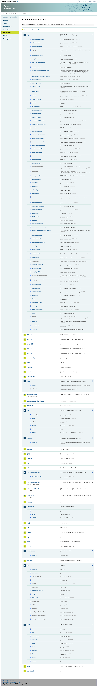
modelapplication (36, 163)
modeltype (35, 182)
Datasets (5, 20)
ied (28, 468)
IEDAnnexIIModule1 (33, 472)
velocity (34, 657)
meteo (33, 646)
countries (34, 442)
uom (28, 624)
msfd (28, 541)
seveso (29, 560)
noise (29, 546)
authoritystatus (36, 91)
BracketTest (35, 573)
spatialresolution (36, 291)
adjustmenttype (36, 42)
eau (33, 580)
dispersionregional (37, 110)
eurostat (30, 406)
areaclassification (36, 67)
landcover (30, 506)
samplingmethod (36, 268)
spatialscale (35, 295)
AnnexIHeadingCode (37, 476)
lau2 (28, 528)
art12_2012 (30, 334)
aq (28, 35)
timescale (34, 313)
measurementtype (37, 152)
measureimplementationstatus (40, 142)
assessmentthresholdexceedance (41, 76)
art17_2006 (30, 344)
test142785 (35, 597)
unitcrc (34, 432)
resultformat (35, 257)
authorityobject (36, 86)
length (33, 643)
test (28, 565)
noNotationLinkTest (37, 590)
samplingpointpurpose (38, 272)
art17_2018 (30, 353)
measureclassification (38, 138)
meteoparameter (36, 159)
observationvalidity (37, 202)
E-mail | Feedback (8, 680)
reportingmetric (36, 249)
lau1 (28, 523)
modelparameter (36, 175)
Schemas (6, 29)
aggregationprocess (37, 55)
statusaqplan (35, 306)
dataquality (30, 376)
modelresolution (36, 179)
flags (33, 418)
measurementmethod (37, 148)
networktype (35, 190)
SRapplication (35, 299)
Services (5, 35)
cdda (28, 362)
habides (29, 458)
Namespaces (7, 39)
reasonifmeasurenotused (38, 242)
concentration (35, 636)
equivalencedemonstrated (39, 124)
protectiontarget (36, 238)
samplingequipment (37, 264)
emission (34, 639)
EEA (10, 1)
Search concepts (42, 29)
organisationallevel (37, 209)
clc (33, 511)
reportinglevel (35, 246)
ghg (28, 454)
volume (34, 661)
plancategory (35, 213)
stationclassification (37, 302)
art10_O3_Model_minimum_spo (40, 70)
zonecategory (35, 325)
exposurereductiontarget (38, 134)
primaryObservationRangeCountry (41, 230)
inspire (29, 502)
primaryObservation (37, 223)
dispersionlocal (36, 106)
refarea (34, 425)
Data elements (7, 26)
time (33, 654)
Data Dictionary (16, 13)
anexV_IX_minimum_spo (38, 62)
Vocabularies (7, 32)
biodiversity (31, 358)
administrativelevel (37, 46)
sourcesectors (36, 288)
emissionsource (36, 117)
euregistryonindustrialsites (36, 401)
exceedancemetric (37, 128)
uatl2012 (34, 517)
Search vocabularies (29, 29)
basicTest (34, 569)
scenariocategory (36, 284)
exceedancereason (37, 131)
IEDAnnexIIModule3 (33, 482)
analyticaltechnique (37, 59)
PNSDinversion (36, 216)
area (33, 632)
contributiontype (36, 99)
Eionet (10, 13)
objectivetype (35, 193)
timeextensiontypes (37, 309)
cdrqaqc (34, 95)
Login (80, 1)
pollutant (34, 220)
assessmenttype (36, 79)
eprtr (28, 381)
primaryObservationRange (39, 227)
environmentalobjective (38, 120)
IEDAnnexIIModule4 (33, 489)
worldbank (30, 671)
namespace (35, 186)
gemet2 (29, 449)
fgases (29, 438)
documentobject (36, 113)
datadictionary (32, 372)
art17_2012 (30, 348)
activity (34, 385)
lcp (28, 537)
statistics (34, 650)
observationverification (38, 206)
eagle (33, 514)
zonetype (34, 329)
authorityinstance (36, 83)
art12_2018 (30, 339)
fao (28, 410)
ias (28, 463)
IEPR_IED (30, 495)
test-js (33, 594)
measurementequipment (38, 145)
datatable (34, 103)
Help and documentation (10, 17)
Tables (5, 23)
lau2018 (29, 532)
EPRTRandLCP (32, 394)
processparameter (37, 235)
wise (28, 666)
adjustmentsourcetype (38, 39)
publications (31, 551)
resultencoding (36, 253)
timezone (34, 321)
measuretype (35, 156)
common (30, 367)
